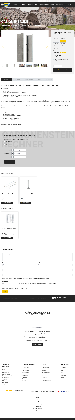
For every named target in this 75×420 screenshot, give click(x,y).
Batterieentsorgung (37, 404)
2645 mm (56, 48)
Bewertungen (63, 375)
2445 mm (63, 45)
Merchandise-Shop (64, 374)
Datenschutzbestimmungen (10, 283)
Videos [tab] (39, 79)
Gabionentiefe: (7, 157)
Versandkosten (13, 199)
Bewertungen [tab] (49, 79)
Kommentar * (5, 252)
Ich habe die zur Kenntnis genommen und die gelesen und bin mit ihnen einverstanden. (31, 284)
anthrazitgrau (56, 52)
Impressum (37, 397)
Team (62, 370)
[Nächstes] (47, 46)
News (62, 372)
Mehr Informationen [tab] (29, 79)
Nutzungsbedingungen (44, 278)
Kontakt (62, 377)
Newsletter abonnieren (37, 344)
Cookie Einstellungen (37, 410)
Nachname (40, 262)
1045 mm (56, 38)
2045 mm (63, 43)
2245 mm (56, 45)
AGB (19, 283)
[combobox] (58, 66)
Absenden (5, 291)
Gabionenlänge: (7, 150)
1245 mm (63, 38)
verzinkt (62, 52)
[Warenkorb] (73, 4)
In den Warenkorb (62, 69)
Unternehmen (63, 367)
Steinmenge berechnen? (58, 35)
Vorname (4, 262)
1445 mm (56, 41)
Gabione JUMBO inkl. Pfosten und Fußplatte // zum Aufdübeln (9, 229)
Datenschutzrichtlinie (32, 278)
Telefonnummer (41, 273)
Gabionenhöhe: (7, 153)
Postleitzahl (5, 267)
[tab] (6, 79)
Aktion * (37, 321)
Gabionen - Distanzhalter (8, 193)
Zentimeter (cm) (9, 143)
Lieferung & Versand (37, 408)
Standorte (63, 369)
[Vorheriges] (2, 46)
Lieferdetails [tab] (17, 79)
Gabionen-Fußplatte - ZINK (27, 193)
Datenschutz (37, 401)
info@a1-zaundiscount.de (68, 1)
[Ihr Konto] (68, 4)
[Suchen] (70, 4)
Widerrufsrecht (37, 406)
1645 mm (63, 41)
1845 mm (56, 43)
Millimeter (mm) (9, 141)
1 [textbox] (54, 66)
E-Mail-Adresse (5, 273)
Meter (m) (8, 144)
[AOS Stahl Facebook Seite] (37, 415)
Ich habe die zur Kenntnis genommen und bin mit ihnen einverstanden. (38, 337)
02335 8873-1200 (59, 1)
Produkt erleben (7, 202)
